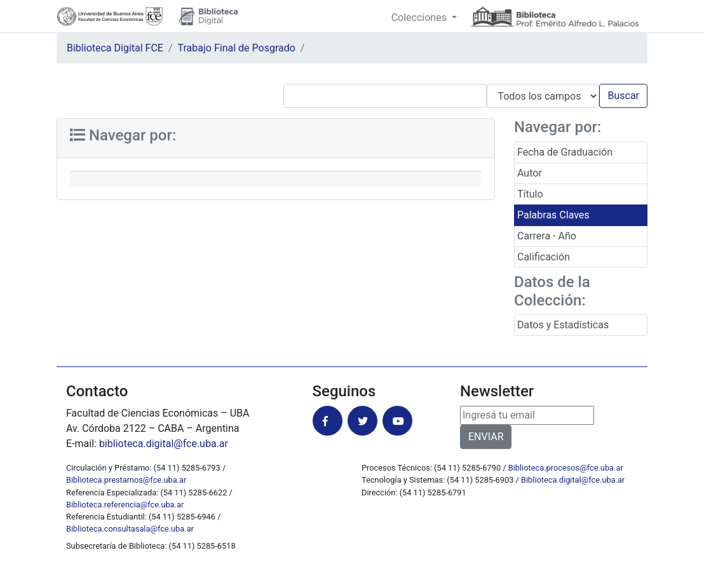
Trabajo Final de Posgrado (236, 48)
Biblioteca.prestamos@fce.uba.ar (126, 480)
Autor (529, 173)
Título (530, 194)
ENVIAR (485, 437)
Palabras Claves (553, 215)
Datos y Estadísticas (563, 325)
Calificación (543, 257)
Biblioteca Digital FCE (115, 48)
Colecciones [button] (420, 17)
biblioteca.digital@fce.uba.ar (163, 444)
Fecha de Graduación (565, 152)
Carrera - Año (546, 236)
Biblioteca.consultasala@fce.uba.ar (130, 528)
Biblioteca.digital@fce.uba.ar (573, 480)
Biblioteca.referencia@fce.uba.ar (125, 504)
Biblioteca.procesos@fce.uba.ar (565, 467)
